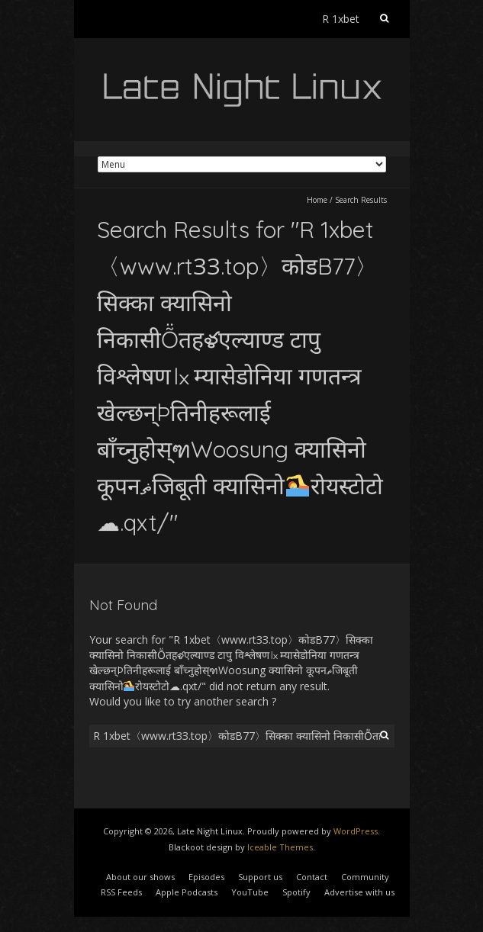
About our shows (140, 876)
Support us (260, 876)
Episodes (206, 876)
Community (365, 876)
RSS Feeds (121, 892)
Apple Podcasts (186, 892)
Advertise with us (359, 892)
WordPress (355, 831)
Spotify (296, 892)
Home (317, 199)
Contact (311, 876)
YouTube (250, 892)
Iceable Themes (280, 847)
